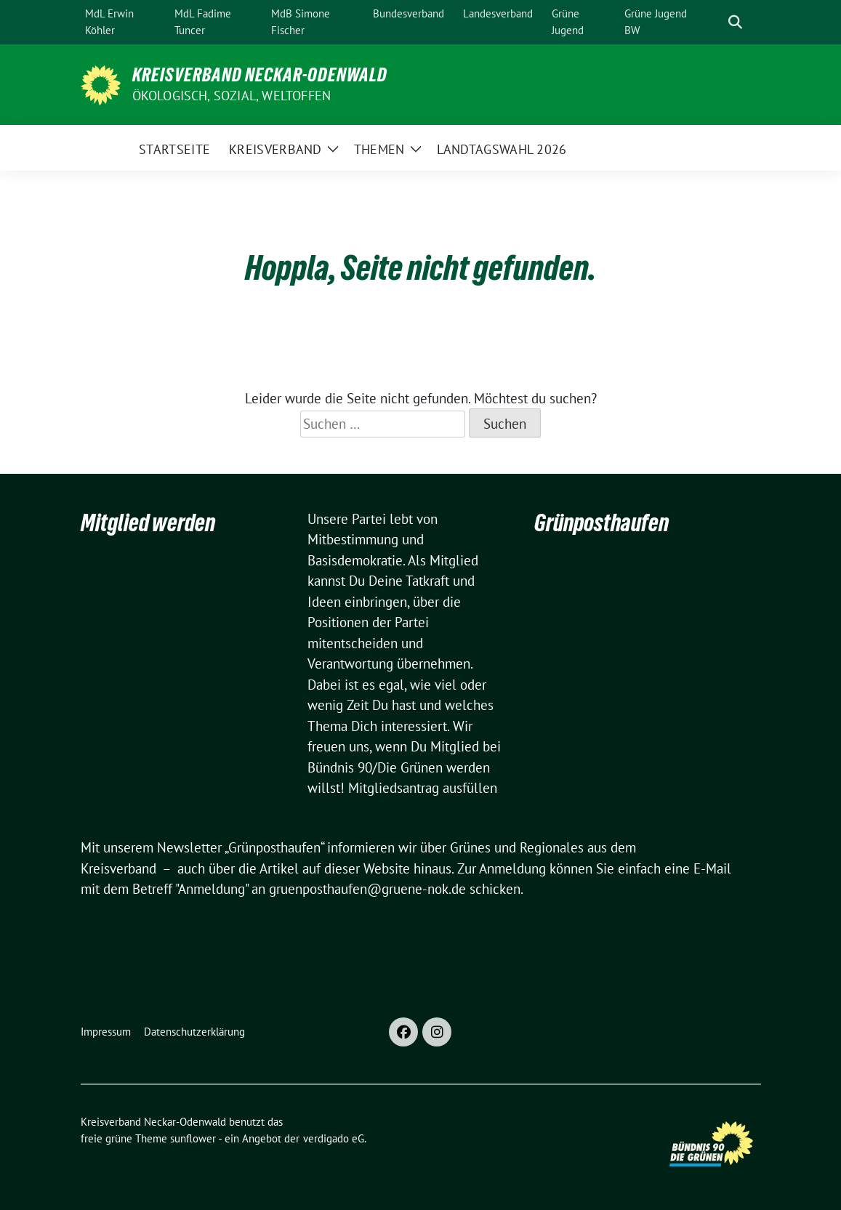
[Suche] (714, 22)
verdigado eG (333, 1138)
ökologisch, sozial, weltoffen (231, 95)
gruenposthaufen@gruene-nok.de (367, 889)
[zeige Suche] (735, 22)
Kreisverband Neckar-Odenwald (259, 75)
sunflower (193, 1138)
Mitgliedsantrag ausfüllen (422, 787)
